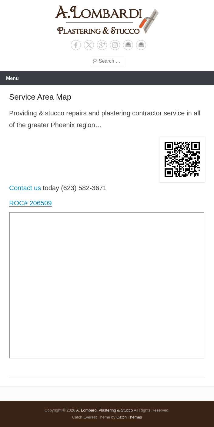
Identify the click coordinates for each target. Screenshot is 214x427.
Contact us (25, 188)
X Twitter (89, 45)
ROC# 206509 (30, 203)
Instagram (115, 45)
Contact (141, 45)
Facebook (76, 45)
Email (128, 45)
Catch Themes (129, 417)
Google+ (102, 45)
